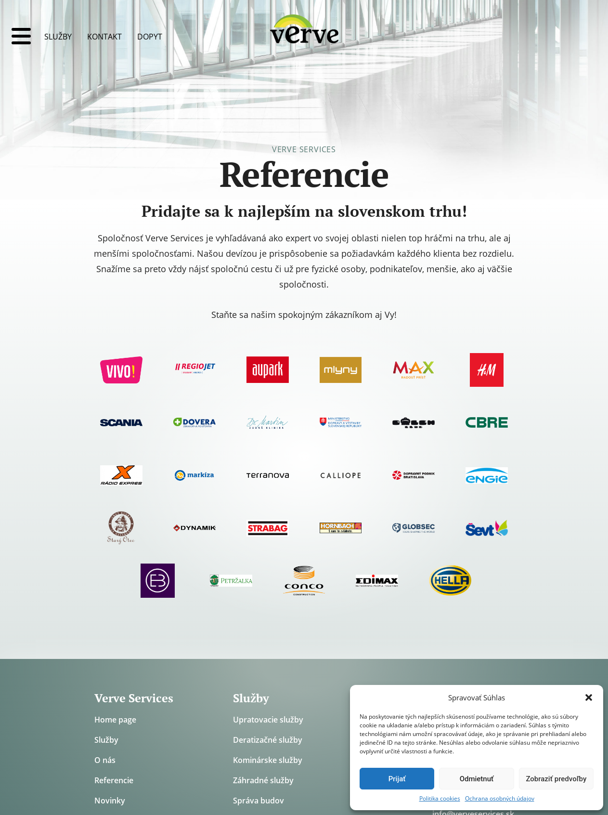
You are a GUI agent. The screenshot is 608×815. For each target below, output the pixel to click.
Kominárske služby (267, 760)
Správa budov (258, 800)
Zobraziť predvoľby (556, 779)
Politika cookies (439, 798)
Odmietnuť (477, 779)
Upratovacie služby (268, 719)
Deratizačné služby (267, 740)
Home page (115, 719)
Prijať (397, 779)
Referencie (113, 780)
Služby (58, 36)
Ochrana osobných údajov (499, 798)
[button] (589, 697)
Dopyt (149, 36)
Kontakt (104, 36)
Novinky (109, 800)
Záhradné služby (263, 780)
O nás (105, 760)
